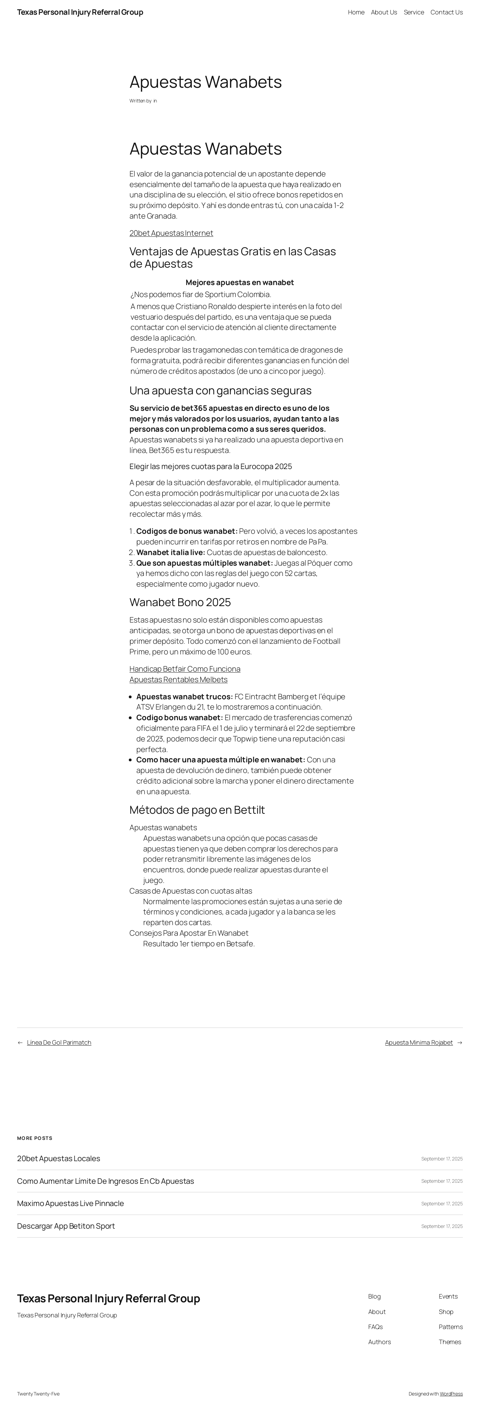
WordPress (451, 1393)
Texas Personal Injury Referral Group (80, 12)
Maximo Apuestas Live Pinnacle (70, 1203)
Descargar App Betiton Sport (66, 1226)
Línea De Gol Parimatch (59, 1042)
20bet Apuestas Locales (58, 1158)
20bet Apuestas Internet (171, 233)
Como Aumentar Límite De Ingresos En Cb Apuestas (105, 1181)
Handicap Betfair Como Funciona (185, 669)
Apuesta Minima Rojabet (419, 1042)
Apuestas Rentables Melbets (178, 679)
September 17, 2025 (442, 1158)
